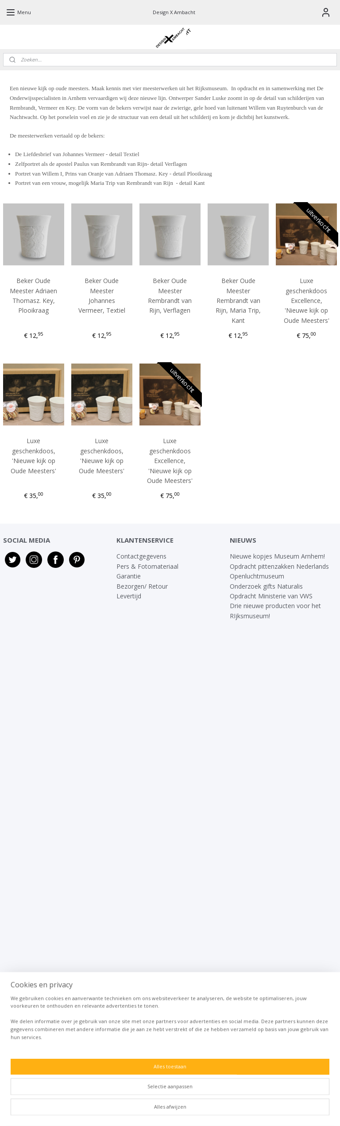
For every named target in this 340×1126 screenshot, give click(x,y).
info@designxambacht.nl (151, 1058)
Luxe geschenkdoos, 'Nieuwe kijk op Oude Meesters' (33, 456)
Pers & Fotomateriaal (147, 566)
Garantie (129, 576)
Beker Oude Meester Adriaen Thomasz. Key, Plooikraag (33, 295)
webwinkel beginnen (194, 1110)
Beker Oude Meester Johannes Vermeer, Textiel (101, 295)
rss (160, 1110)
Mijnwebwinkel (271, 1110)
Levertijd (128, 596)
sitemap (141, 1110)
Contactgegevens (141, 556)
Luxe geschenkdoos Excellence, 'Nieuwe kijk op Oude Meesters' (306, 300)
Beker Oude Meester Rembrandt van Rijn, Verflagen (170, 295)
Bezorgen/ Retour (142, 586)
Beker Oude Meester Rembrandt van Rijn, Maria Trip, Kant (238, 300)
